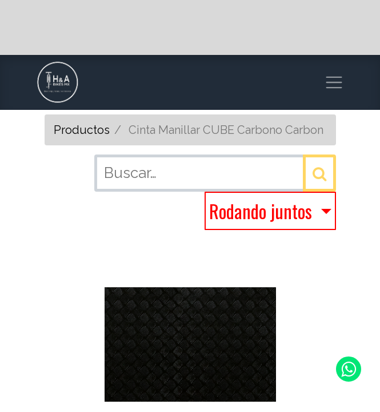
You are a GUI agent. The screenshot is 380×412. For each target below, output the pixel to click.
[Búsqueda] (319, 173)
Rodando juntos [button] (262, 210)
